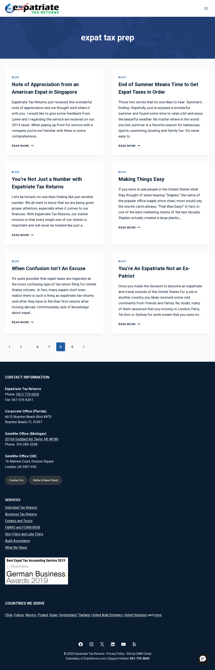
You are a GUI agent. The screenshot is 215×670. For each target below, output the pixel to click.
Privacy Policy (115, 653)
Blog (15, 77)
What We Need (16, 547)
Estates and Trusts (19, 521)
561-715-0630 (139, 658)
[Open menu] (206, 8)
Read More (23, 145)
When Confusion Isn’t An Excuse (48, 268)
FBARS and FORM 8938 (22, 527)
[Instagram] (91, 644)
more (158, 615)
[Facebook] (80, 644)
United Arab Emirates (107, 615)
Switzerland (67, 615)
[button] (203, 659)
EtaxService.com (95, 658)
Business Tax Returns (21, 514)
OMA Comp (143, 653)
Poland (43, 615)
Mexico (30, 615)
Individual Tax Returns (21, 507)
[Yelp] (134, 644)
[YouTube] (123, 644)
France (19, 615)
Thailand (84, 615)
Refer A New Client (46, 480)
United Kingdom (135, 615)
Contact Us (16, 480)
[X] (102, 644)
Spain (53, 615)
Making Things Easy (141, 179)
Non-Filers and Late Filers (24, 534)
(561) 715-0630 (27, 394)
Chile (8, 615)
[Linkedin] (113, 644)
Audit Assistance (17, 541)
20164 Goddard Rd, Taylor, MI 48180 (31, 439)
